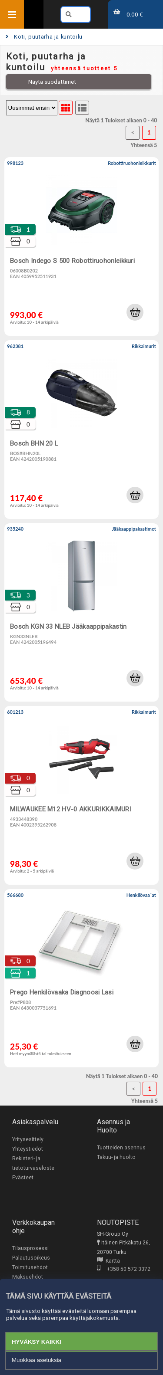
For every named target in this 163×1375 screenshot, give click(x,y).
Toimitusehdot (30, 1267)
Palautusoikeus (31, 1258)
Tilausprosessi (30, 1248)
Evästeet (22, 1178)
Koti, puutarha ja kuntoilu (44, 36)
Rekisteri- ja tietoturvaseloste (33, 1163)
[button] (134, 312)
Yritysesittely (27, 1139)
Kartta (108, 1261)
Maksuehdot (27, 1277)
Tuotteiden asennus (121, 1148)
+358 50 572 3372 (123, 1269)
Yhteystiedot (27, 1149)
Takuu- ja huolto (116, 1157)
